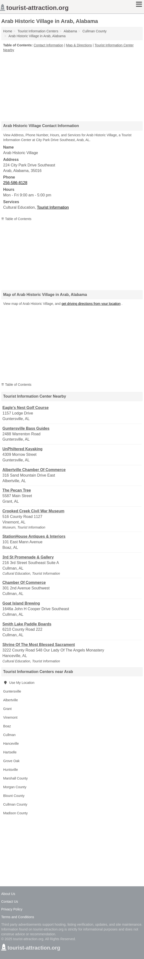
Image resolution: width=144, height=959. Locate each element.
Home (7, 31)
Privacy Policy (11, 909)
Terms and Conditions (17, 917)
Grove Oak (11, 761)
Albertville (10, 700)
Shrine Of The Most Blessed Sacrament (38, 645)
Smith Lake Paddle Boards (26, 624)
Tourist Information (53, 207)
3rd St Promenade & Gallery (28, 557)
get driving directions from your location (91, 304)
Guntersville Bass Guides (25, 428)
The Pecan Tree (16, 490)
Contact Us (9, 901)
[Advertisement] (72, 85)
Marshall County (15, 778)
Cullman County (15, 804)
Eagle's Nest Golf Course (25, 408)
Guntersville (12, 691)
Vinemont (10, 717)
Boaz (7, 726)
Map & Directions (79, 45)
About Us (8, 894)
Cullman (9, 735)
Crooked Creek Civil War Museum (33, 511)
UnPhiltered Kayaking (22, 449)
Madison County (15, 813)
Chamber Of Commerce (24, 582)
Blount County (13, 796)
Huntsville (10, 770)
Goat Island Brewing (21, 603)
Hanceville (11, 743)
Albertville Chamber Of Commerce (34, 470)
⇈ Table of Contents (16, 219)
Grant (7, 709)
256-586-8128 (15, 183)
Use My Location (18, 683)
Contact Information (48, 45)
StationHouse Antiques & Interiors (33, 536)
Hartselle (9, 752)
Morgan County (14, 787)
